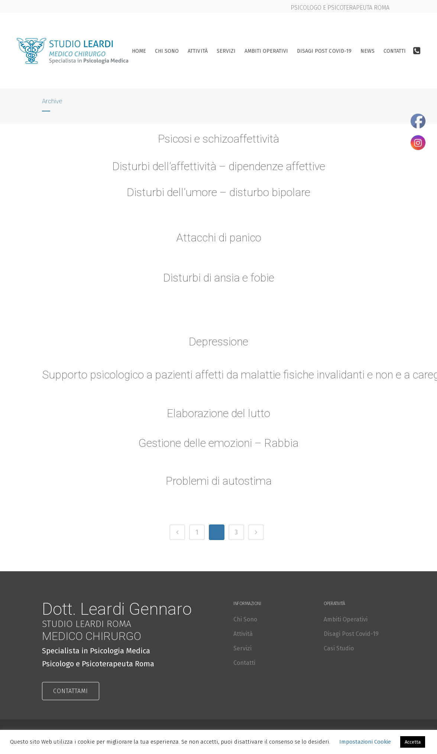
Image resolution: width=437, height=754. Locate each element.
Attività (243, 633)
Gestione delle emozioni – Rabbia (218, 445)
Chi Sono (245, 619)
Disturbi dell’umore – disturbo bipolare (218, 192)
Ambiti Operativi (346, 619)
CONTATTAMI (70, 691)
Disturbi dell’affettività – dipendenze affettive (218, 166)
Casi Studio (339, 648)
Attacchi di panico (218, 239)
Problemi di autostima (218, 483)
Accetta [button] (413, 742)
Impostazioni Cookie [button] (365, 741)
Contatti (244, 662)
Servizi (242, 648)
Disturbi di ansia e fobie (218, 280)
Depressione (218, 343)
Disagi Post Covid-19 (351, 633)
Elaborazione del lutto (218, 415)
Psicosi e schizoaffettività (218, 138)
